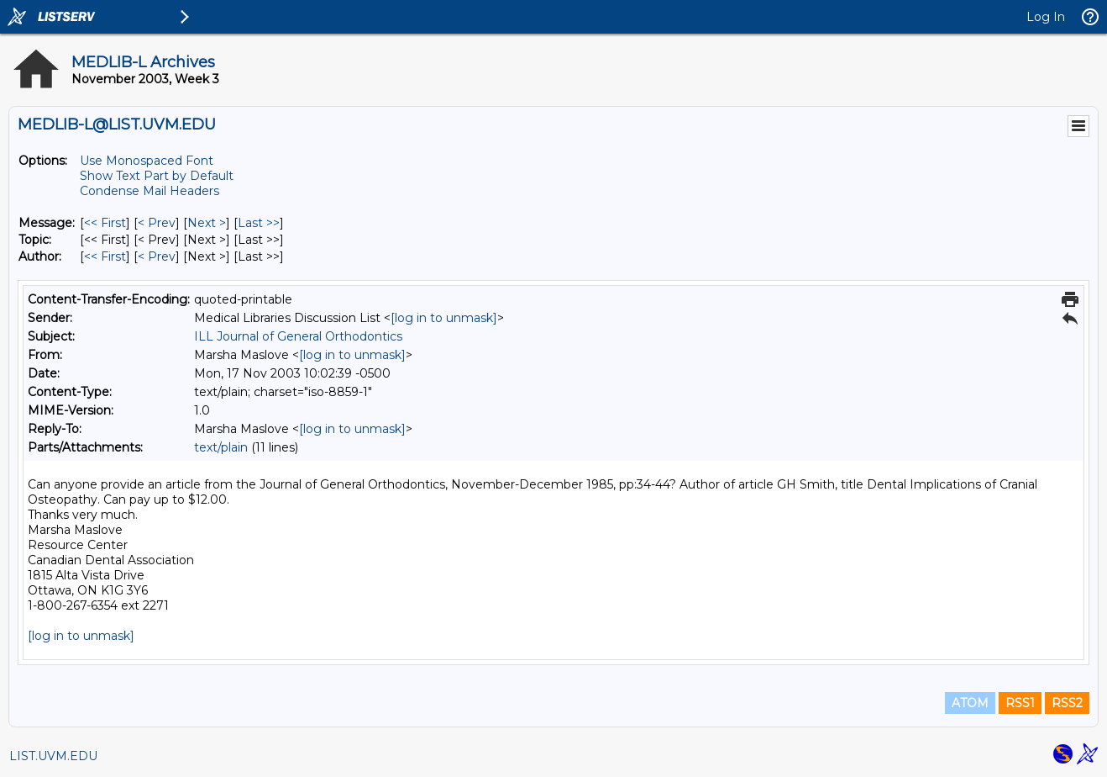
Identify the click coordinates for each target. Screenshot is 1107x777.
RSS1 (1020, 703)
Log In (1045, 16)
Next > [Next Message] (206, 222)
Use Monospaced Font (146, 160)
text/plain (221, 447)
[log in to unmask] (444, 317)
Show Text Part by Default (156, 175)
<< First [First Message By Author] (105, 256)
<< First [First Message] (105, 222)
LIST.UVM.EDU (53, 756)
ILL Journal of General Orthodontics (298, 336)
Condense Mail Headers (149, 190)
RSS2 (1067, 703)
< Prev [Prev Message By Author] (157, 256)
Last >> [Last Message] (259, 222)
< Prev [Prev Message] (157, 222)
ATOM (970, 703)
